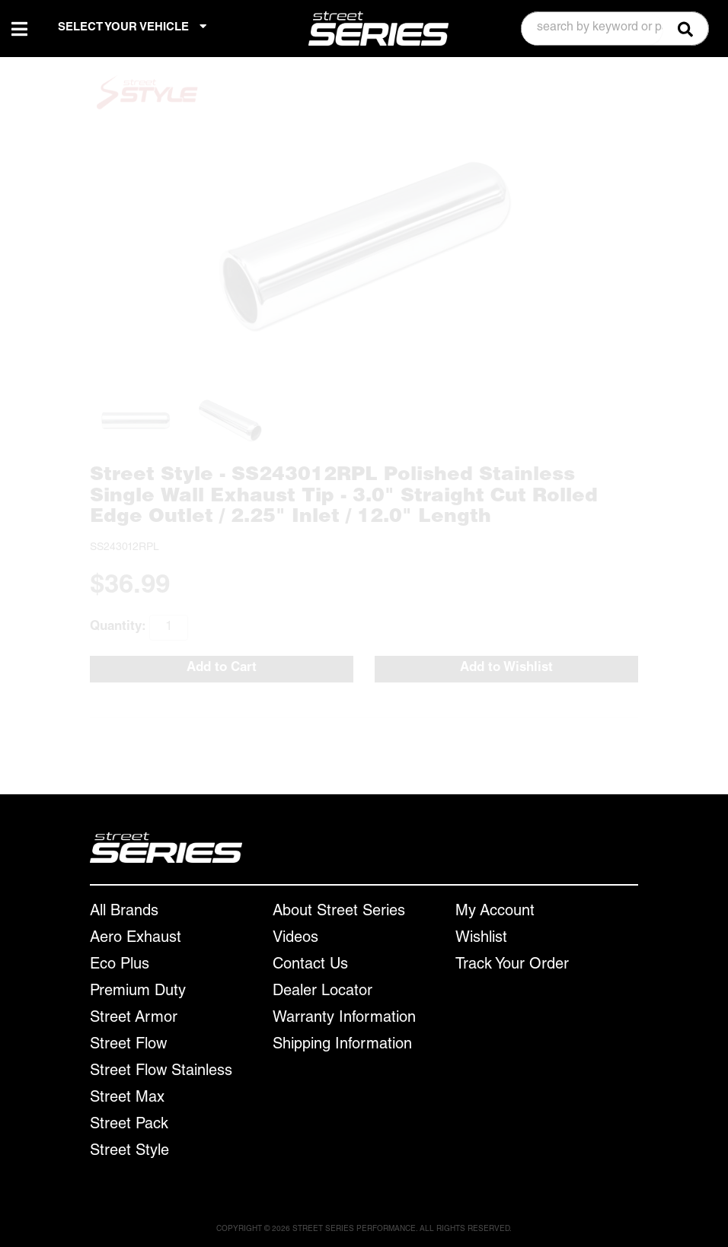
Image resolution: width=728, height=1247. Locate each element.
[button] (615, 28)
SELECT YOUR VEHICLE (132, 27)
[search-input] (592, 29)
